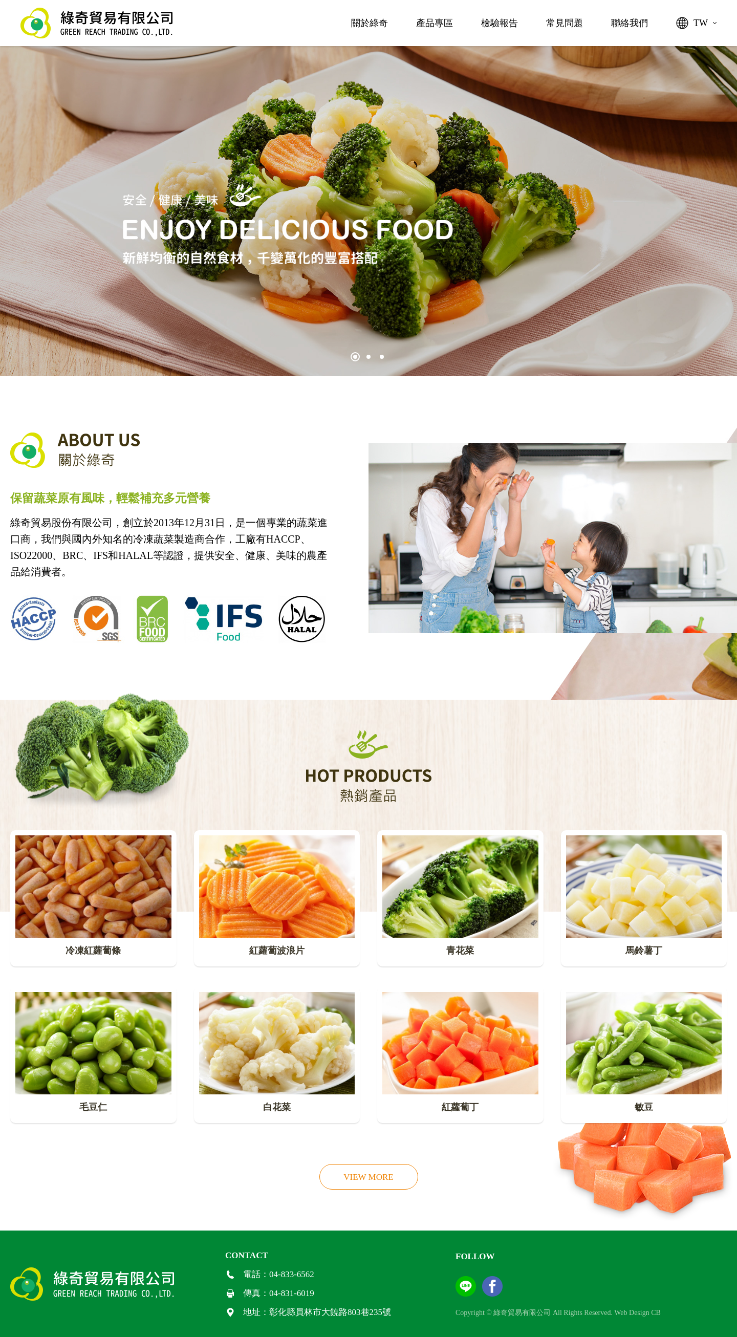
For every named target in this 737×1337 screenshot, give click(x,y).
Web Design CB (637, 1313)
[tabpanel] (368, 211)
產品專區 (434, 23)
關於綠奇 (369, 23)
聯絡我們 (629, 23)
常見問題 (564, 23)
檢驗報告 (499, 23)
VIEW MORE (368, 1177)
